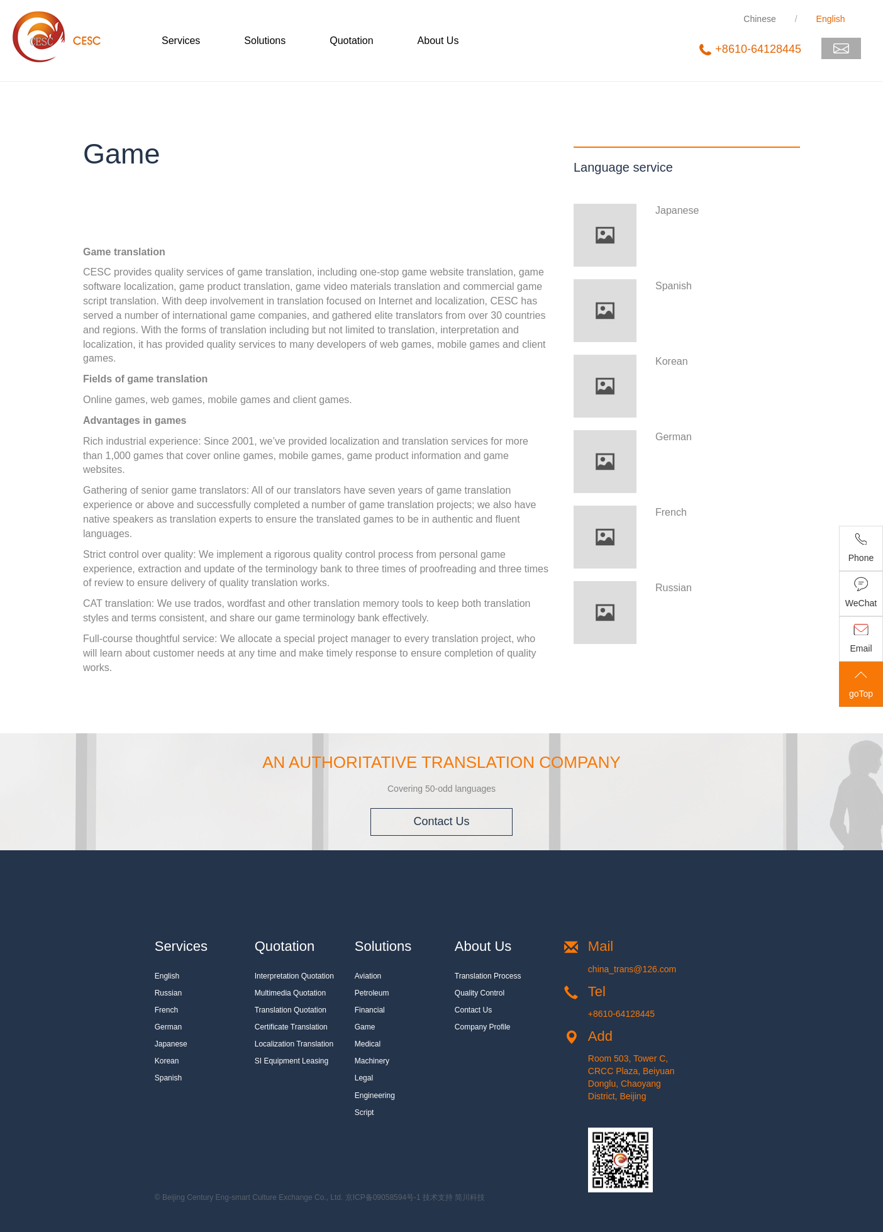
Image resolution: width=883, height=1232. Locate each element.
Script (364, 1112)
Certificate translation (291, 1027)
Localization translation (294, 1044)
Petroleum (372, 993)
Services (181, 40)
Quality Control (479, 993)
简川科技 (470, 1197)
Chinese (759, 19)
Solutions (265, 40)
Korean (167, 1061)
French (166, 1010)
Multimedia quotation (290, 993)
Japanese (171, 1044)
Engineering (375, 1095)
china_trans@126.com (632, 969)
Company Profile (483, 1027)
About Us (438, 40)
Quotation (351, 40)
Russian (168, 993)
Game (365, 1027)
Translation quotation (290, 1010)
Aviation (368, 976)
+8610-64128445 (621, 1014)
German (168, 1027)
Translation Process (488, 976)
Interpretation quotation (294, 976)
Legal (364, 1078)
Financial (370, 1010)
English (167, 976)
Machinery (372, 1061)
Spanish (168, 1078)
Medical (367, 1044)
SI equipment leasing (291, 1061)
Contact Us (441, 821)
